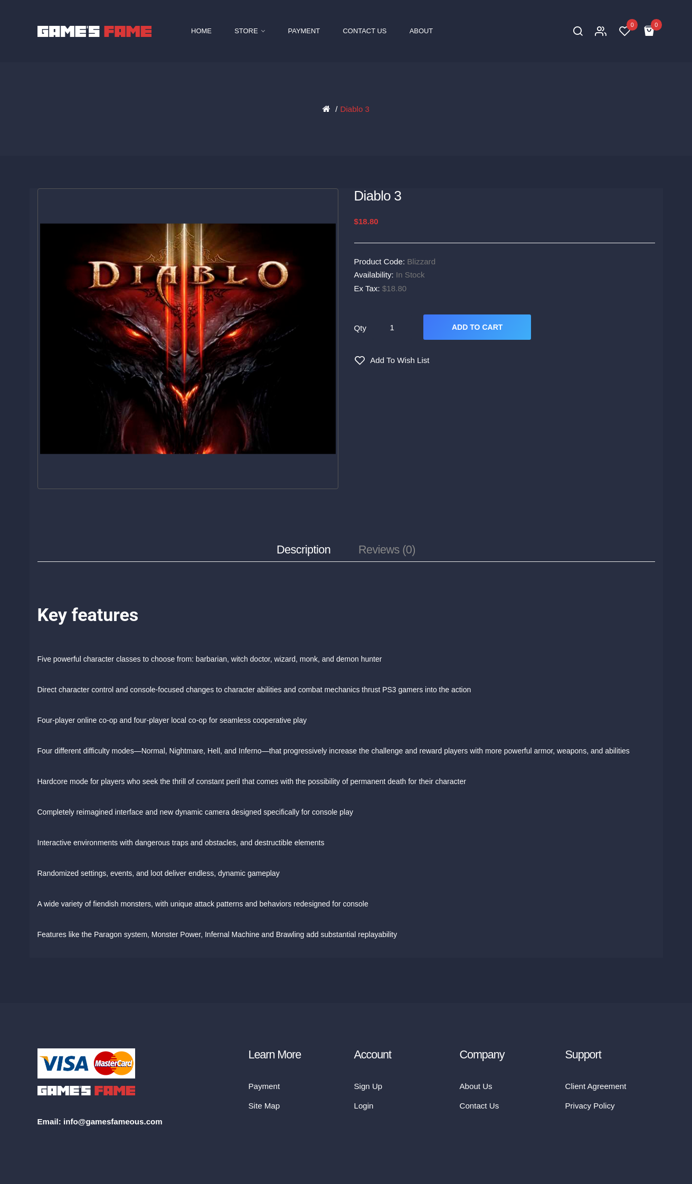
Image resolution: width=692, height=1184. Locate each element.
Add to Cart (477, 327)
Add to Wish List (399, 360)
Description (303, 549)
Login (364, 1105)
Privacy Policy (590, 1105)
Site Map (264, 1105)
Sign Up (368, 1086)
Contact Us (479, 1105)
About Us (476, 1086)
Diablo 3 (354, 108)
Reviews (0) (386, 549)
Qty (360, 327)
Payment (264, 1086)
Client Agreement (596, 1086)
